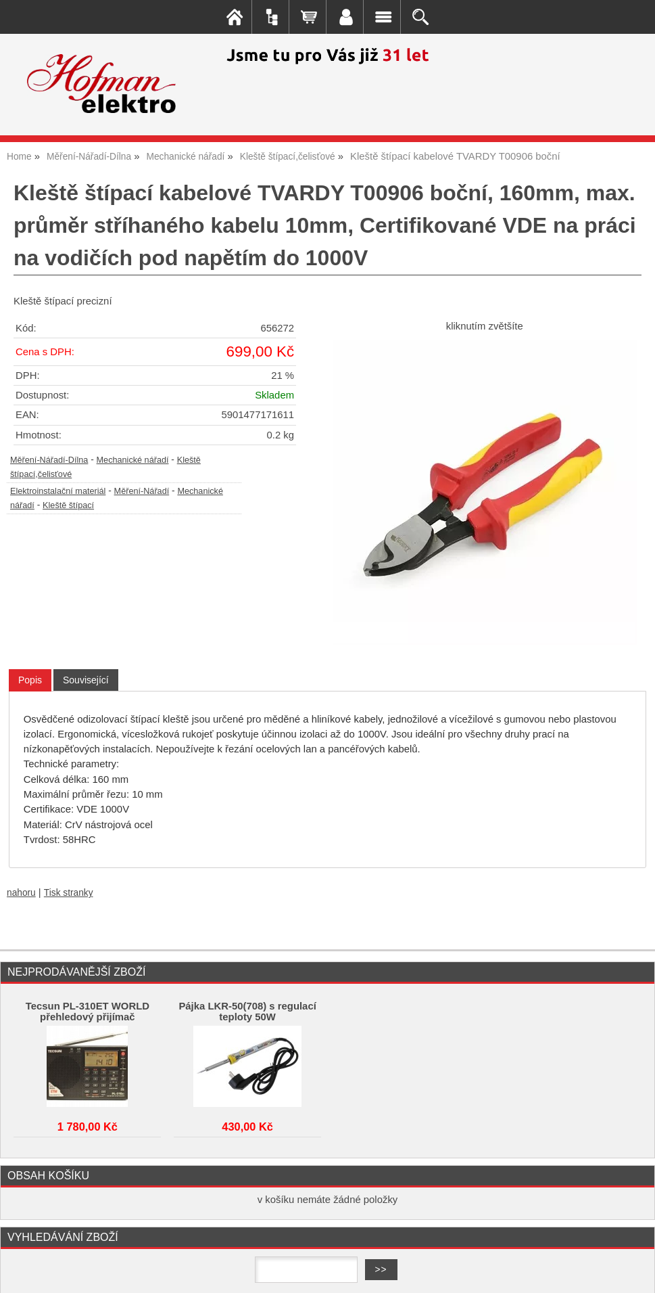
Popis (30, 680)
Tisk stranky (68, 893)
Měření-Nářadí (142, 491)
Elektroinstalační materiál (57, 491)
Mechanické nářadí (133, 460)
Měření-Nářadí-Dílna (49, 460)
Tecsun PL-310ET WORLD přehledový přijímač (87, 1011)
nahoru (21, 893)
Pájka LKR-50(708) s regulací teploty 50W (247, 1011)
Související (86, 680)
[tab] (30, 680)
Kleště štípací (68, 505)
